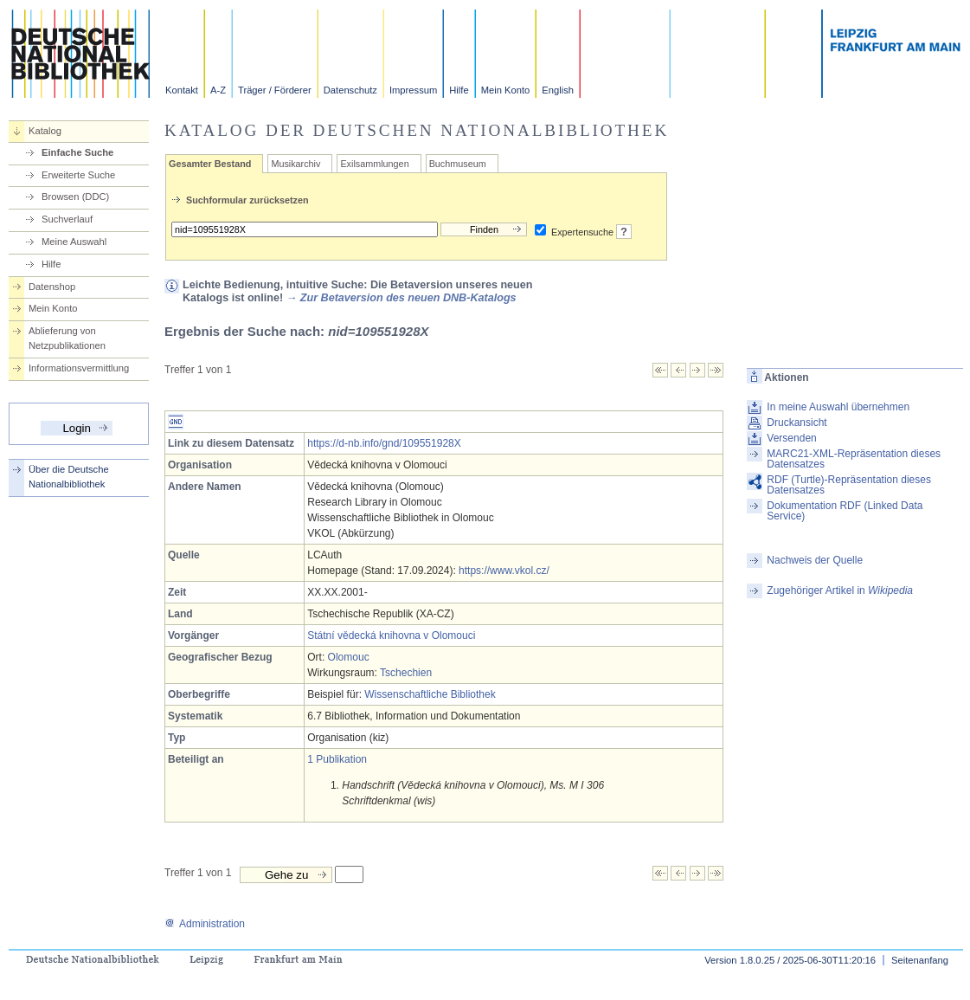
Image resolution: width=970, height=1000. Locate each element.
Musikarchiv (295, 163)
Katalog (45, 131)
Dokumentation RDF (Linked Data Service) (844, 511)
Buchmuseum (457, 163)
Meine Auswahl (74, 241)
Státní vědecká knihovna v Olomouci (391, 635)
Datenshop (52, 286)
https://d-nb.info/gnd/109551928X (383, 443)
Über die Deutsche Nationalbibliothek (69, 476)
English (558, 90)
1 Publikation (337, 759)
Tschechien (406, 673)
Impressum (413, 90)
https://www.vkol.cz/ (504, 571)
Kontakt (181, 90)
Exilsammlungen (374, 163)
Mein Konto (505, 90)
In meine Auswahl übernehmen (838, 407)
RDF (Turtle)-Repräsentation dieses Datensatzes (849, 485)
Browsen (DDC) (75, 196)
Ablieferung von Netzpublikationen (67, 338)
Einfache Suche (77, 152)
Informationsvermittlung (79, 368)
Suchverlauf (67, 219)
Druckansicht (796, 422)
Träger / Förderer (275, 90)
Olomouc (348, 657)
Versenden (791, 438)
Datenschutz (350, 90)
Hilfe (458, 90)
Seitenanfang (919, 960)
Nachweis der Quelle (815, 560)
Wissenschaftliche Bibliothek (429, 694)
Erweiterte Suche (78, 175)
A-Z (218, 90)
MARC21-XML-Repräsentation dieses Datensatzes (854, 459)
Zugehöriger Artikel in (840, 590)
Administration (204, 924)
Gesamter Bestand (210, 163)
